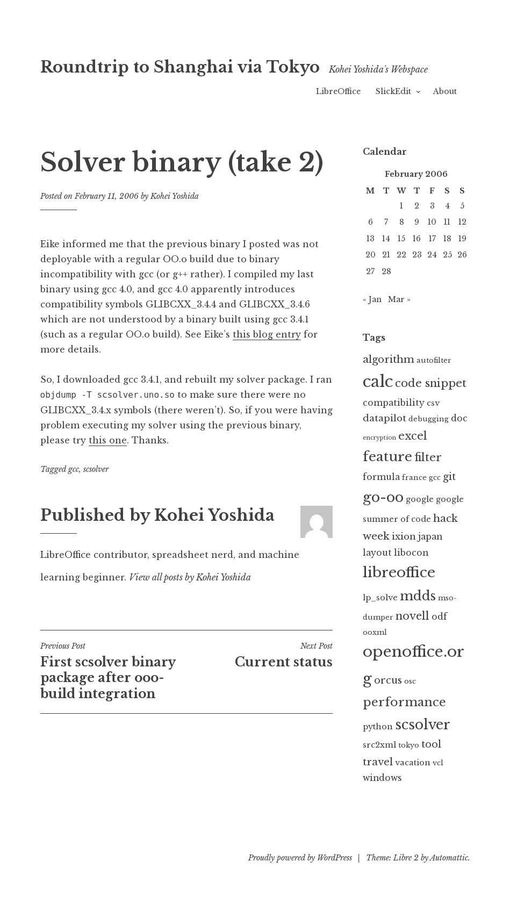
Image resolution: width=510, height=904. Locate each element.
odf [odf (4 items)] (439, 617)
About (445, 91)
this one (108, 440)
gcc (73, 469)
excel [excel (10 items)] (412, 435)
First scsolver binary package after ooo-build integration (113, 671)
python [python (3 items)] (378, 726)
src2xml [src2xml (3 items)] (379, 745)
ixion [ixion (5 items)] (404, 536)
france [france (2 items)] (414, 477)
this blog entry (267, 334)
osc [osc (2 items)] (410, 681)
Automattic (449, 858)
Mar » (399, 299)
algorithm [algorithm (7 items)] (388, 359)
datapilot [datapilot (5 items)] (384, 418)
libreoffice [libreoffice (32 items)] (399, 572)
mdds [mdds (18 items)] (418, 596)
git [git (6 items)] (449, 477)
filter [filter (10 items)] (428, 457)
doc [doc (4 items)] (459, 418)
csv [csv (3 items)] (433, 403)
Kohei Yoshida (174, 196)
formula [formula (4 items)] (381, 477)
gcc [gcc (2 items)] (435, 477)
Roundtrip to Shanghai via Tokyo (180, 67)
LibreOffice (338, 91)
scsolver (96, 469)
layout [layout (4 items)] (377, 553)
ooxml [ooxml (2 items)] (375, 632)
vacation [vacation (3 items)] (412, 762)
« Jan (372, 299)
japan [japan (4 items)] (430, 537)
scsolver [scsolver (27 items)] (422, 724)
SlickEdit (393, 91)
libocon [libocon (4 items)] (411, 553)
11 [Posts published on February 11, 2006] (447, 222)
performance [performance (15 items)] (404, 701)
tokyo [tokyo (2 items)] (408, 745)
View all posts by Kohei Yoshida (190, 577)
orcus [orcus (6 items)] (388, 680)
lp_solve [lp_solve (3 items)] (380, 597)
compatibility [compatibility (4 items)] (394, 403)
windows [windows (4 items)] (382, 778)
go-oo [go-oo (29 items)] (383, 497)
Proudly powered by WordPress (300, 858)
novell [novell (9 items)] (412, 615)
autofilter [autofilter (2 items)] (433, 360)
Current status (259, 655)
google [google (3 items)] (420, 499)
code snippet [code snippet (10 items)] (430, 383)
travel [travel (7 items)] (378, 762)
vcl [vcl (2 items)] (438, 762)
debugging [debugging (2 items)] (428, 419)
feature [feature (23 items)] (387, 456)
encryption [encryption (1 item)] (379, 437)
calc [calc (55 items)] (378, 381)
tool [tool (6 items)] (431, 744)
